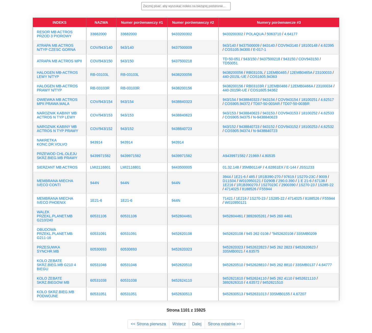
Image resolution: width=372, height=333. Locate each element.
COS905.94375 (237, 117)
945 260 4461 (281, 216)
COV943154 (288, 100)
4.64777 (325, 265)
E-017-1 (259, 49)
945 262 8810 (281, 265)
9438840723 (181, 129)
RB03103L (254, 72)
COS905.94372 (237, 104)
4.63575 (252, 251)
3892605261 (256, 216)
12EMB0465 (276, 72)
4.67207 (299, 294)
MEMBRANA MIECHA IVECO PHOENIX (55, 200)
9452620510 (181, 265)
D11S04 (229, 181)
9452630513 (181, 294)
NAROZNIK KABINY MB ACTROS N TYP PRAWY (57, 129)
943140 (268, 45)
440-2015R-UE (235, 90)
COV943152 (288, 127)
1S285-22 (325, 185)
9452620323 (181, 249)
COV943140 (288, 45)
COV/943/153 (101, 115)
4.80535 (268, 156)
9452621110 (305, 278)
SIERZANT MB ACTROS (57, 167)
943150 (289, 59)
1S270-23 (307, 185)
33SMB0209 (306, 234)
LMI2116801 (100, 167)
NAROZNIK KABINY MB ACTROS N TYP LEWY (57, 115)
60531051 (98, 294)
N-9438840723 (265, 131)
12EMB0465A (301, 72)
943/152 (127, 129)
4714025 (232, 189)
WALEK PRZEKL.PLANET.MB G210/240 (55, 216)
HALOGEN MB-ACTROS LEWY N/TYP (57, 74)
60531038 (98, 280)
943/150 (127, 61)
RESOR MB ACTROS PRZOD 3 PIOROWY (55, 34)
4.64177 (290, 34)
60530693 (98, 249)
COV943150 (308, 59)
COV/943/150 (101, 61)
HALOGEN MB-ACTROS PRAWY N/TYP (57, 88)
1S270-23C (306, 177)
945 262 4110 (281, 278)
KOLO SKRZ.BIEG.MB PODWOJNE (55, 294)
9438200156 (181, 88)
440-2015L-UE (235, 77)
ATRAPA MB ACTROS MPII (59, 61)
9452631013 (256, 294)
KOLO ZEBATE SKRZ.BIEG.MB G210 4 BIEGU (56, 265)
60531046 (98, 265)
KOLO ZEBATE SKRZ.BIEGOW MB (53, 280)
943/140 (127, 47)
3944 (227, 177)
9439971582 (100, 156)
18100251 (309, 100)
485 (252, 177)
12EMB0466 (277, 86)
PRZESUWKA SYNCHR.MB (48, 249)
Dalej (196, 324)
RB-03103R (99, 88)
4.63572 (252, 282)
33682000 (98, 34)
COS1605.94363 (263, 77)
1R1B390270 (247, 185)
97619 (289, 177)
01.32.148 (231, 167)
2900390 (288, 185)
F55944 (265, 189)
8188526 (249, 189)
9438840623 (181, 115)
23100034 (324, 86)
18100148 (309, 45)
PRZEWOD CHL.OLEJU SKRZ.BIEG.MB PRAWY (57, 156)
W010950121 (250, 181)
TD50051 (230, 63)
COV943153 (288, 113)
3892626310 (233, 282)
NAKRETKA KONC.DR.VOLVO (52, 142)
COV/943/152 (101, 129)
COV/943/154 (101, 102)
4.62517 (327, 100)
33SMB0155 (280, 294)
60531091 (98, 234)
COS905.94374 (237, 131)
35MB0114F (252, 167)
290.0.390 (286, 181)
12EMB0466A (301, 86)
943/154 (127, 102)
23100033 (323, 72)
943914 (96, 142)
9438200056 (181, 75)
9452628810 (256, 265)
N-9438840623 (265, 117)
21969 (254, 156)
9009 (323, 177)
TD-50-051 (231, 59)
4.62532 (327, 127)
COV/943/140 (101, 47)
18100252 (309, 113)
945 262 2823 (281, 247)
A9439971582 (234, 156)
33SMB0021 (233, 251)
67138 (320, 181)
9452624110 (181, 280)
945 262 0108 (257, 234)
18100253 (309, 127)
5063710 (274, 34)
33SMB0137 (305, 265)
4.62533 (327, 113)
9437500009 (181, 47)
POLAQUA (255, 34)
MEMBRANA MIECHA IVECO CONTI (55, 183)
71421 (228, 198)
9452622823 (256, 247)
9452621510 (272, 282)
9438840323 (181, 102)
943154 (268, 100)
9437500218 (181, 61)
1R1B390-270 (269, 177)
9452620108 (181, 234)
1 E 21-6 (304, 181)
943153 (268, 113)
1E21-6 (240, 177)
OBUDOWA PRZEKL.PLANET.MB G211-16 (55, 234)
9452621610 (233, 278)
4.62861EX (274, 167)
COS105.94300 (237, 49)
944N (94, 183)
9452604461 (181, 216)
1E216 (228, 185)
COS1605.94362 (263, 90)
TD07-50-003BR (296, 104)
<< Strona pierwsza (148, 324)
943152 (268, 127)
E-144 (291, 167)
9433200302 (181, 34)
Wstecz (179, 324)
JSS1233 (306, 167)
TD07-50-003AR (266, 104)
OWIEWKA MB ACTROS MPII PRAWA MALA (57, 102)
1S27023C (269, 185)
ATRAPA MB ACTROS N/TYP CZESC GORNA (56, 47)
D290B (269, 181)
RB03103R (255, 86)
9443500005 (181, 167)
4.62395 (327, 45)
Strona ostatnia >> (224, 324)
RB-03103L (99, 75)
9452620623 (305, 247)
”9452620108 (282, 234)
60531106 (98, 216)
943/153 (127, 115)
